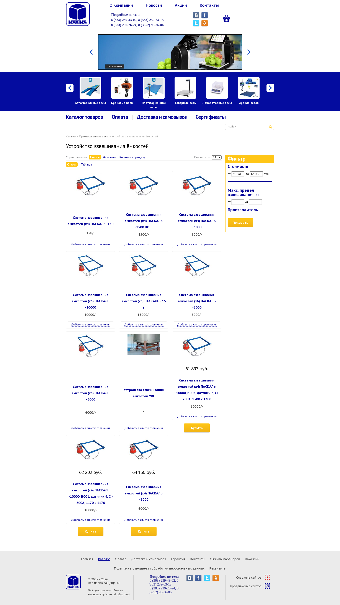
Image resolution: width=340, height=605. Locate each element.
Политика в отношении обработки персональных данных (159, 568)
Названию (109, 157)
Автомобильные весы (90, 103)
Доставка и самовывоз (162, 117)
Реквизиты (217, 568)
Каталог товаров (84, 117)
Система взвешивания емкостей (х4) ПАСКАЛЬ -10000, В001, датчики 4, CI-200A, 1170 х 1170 (91, 493)
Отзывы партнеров (225, 559)
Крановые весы (122, 103)
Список (71, 164)
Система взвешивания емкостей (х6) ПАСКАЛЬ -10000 (91, 301)
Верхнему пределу (132, 157)
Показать (240, 222)
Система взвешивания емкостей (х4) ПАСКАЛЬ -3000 (197, 220)
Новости (154, 5)
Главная (87, 559)
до (247, 174)
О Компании (121, 5)
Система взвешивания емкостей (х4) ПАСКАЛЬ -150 (90, 220)
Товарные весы (185, 103)
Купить (197, 428)
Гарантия (178, 559)
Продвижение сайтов (250, 586)
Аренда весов (248, 103)
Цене (93, 157)
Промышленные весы (93, 136)
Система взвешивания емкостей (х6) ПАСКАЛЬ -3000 (197, 301)
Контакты (209, 5)
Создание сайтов (253, 577)
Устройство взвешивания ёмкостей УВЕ (144, 393)
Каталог (71, 136)
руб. (266, 174)
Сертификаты (211, 117)
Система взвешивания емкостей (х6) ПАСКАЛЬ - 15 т (143, 301)
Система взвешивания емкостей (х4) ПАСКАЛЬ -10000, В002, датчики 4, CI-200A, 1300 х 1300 (197, 389)
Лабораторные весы (217, 103)
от (229, 174)
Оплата (120, 117)
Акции (181, 5)
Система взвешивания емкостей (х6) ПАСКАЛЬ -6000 (91, 393)
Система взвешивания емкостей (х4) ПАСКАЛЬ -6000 (144, 493)
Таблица (86, 164)
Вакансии (252, 559)
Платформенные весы (154, 105)
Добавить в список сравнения (90, 244)
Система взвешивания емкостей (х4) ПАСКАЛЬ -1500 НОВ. (144, 220)
